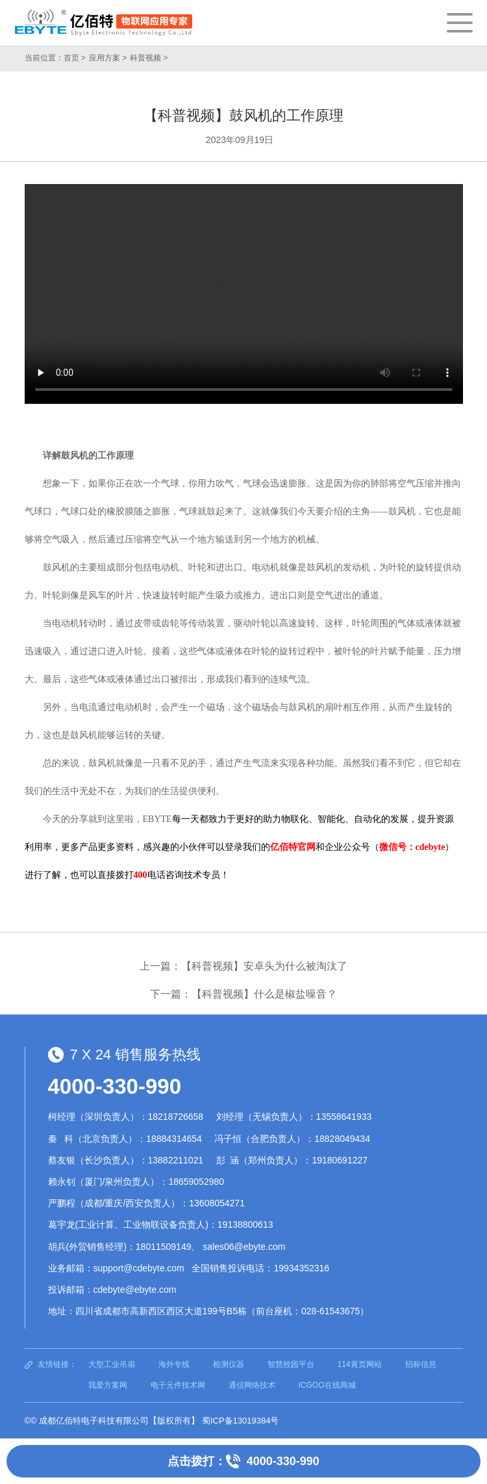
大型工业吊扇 (111, 1364)
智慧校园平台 (291, 1364)
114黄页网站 (360, 1364)
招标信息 (420, 1364)
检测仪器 (228, 1364)
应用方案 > (108, 57)
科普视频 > (149, 57)
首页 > (75, 57)
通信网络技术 (252, 1385)
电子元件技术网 (178, 1385)
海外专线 (174, 1364)
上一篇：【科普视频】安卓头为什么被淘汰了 (243, 966)
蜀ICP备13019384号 (240, 1420)
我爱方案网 (107, 1385)
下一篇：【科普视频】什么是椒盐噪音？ (243, 994)
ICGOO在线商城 (327, 1385)
